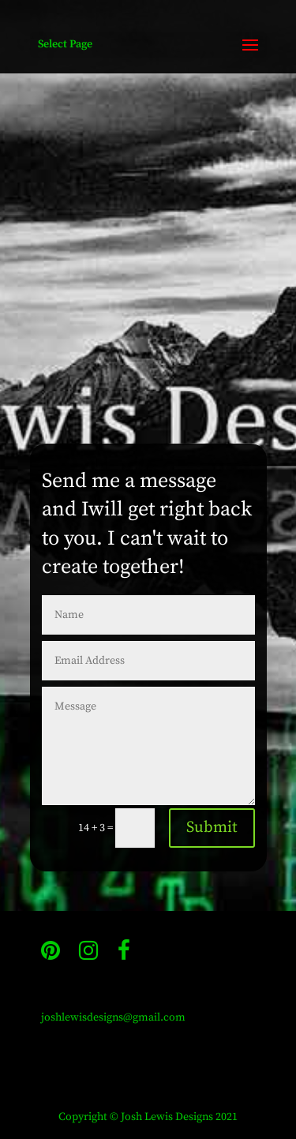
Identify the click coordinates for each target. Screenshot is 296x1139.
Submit (212, 827)
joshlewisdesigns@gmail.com (113, 1017)
